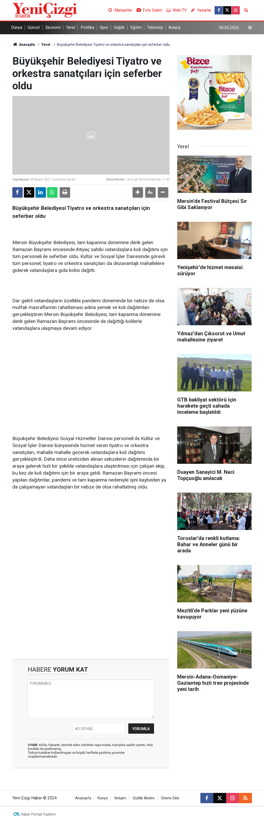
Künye (103, 798)
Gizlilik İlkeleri (144, 798)
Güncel (34, 27)
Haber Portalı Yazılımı (38, 814)
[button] (138, 192)
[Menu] (250, 27)
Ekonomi (53, 27)
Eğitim (136, 27)
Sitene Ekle (170, 798)
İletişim (120, 798)
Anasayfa (23, 44)
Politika (87, 27)
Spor (104, 27)
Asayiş (174, 27)
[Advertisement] (90, 376)
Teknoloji (155, 27)
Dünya (16, 27)
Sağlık (119, 27)
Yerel (70, 27)
